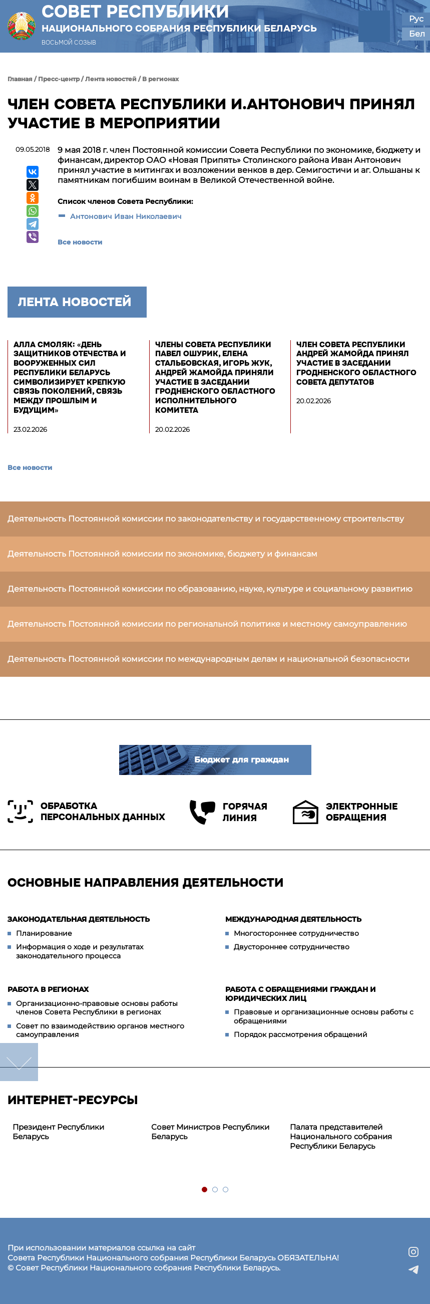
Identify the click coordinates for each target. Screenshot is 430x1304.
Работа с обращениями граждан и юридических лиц (300, 994)
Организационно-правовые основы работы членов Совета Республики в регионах (97, 1008)
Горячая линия (228, 812)
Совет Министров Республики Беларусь (210, 1131)
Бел (417, 34)
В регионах (160, 79)
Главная (20, 79)
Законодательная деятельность (79, 919)
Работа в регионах (48, 989)
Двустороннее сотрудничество (291, 946)
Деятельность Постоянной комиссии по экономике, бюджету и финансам (162, 554)
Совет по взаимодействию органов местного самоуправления (100, 1030)
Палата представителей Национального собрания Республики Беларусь (341, 1136)
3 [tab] (226, 1190)
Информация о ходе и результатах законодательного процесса (79, 951)
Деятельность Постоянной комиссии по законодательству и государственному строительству (206, 519)
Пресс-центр (59, 79)
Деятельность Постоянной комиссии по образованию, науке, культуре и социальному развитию (210, 589)
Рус (416, 19)
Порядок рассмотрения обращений (300, 1034)
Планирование (44, 933)
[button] (374, 26)
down (19, 1062)
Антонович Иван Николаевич (126, 216)
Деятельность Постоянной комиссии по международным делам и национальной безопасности (208, 659)
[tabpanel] (77, 1132)
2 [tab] (215, 1190)
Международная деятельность (293, 919)
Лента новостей (111, 79)
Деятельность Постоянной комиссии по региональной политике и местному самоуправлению (207, 624)
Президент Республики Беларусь (58, 1131)
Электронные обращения (345, 812)
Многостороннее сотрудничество (296, 933)
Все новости (80, 242)
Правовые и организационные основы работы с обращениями (323, 1016)
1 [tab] (205, 1190)
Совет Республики (179, 18)
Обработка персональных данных (86, 811)
